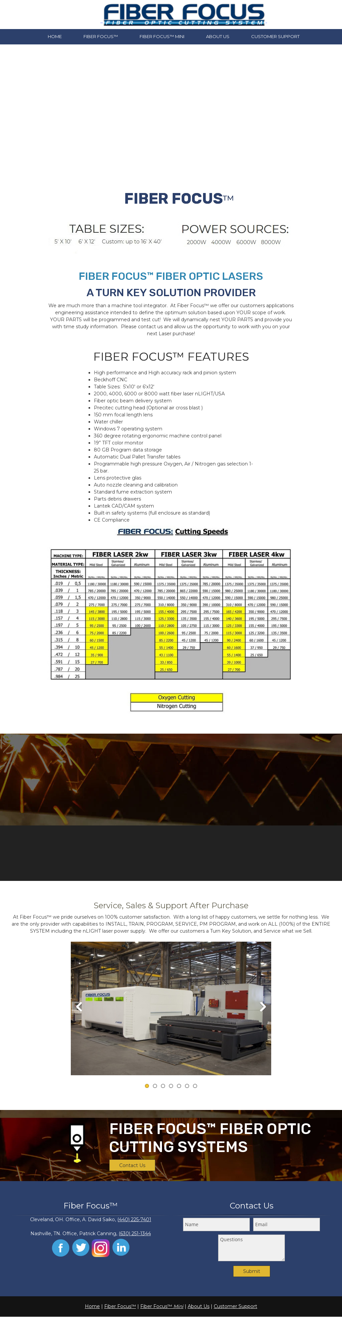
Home (92, 1306)
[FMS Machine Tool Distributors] (183, 14)
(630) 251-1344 (135, 1234)
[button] (171, 1008)
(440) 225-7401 (134, 1219)
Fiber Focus (117, 1306)
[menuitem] (55, 36)
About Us (198, 1306)
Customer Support (235, 1306)
